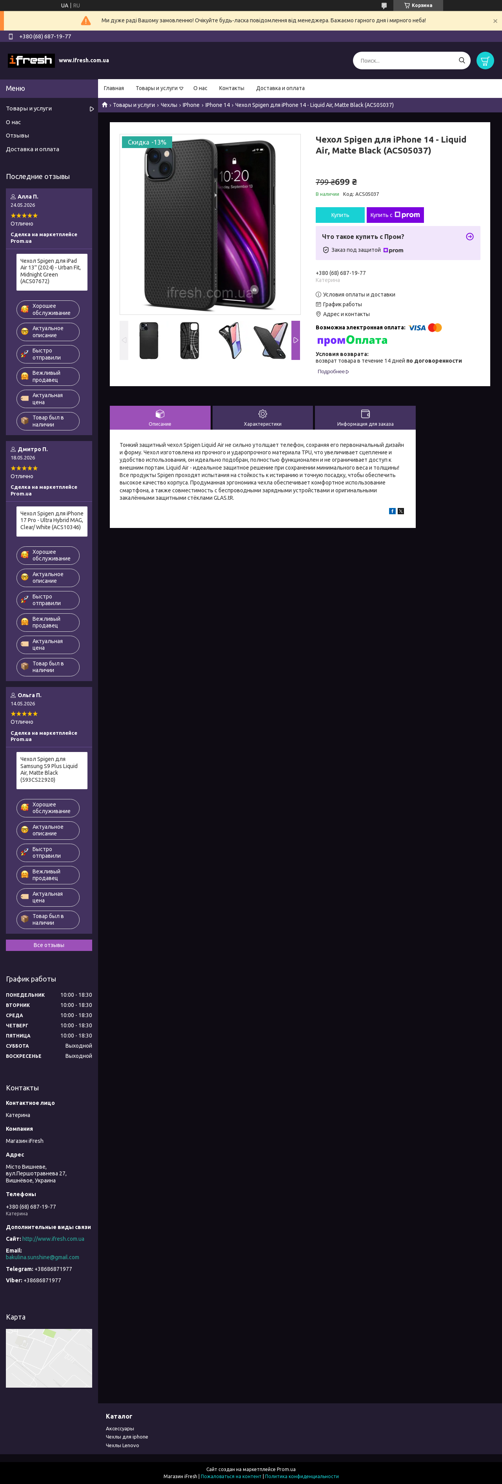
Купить (340, 215)
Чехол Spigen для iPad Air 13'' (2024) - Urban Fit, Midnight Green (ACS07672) (50, 271)
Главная (114, 88)
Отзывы (17, 135)
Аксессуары (120, 1428)
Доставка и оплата (280, 88)
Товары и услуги (157, 88)
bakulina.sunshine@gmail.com (42, 1257)
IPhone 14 (218, 105)
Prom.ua (286, 1469)
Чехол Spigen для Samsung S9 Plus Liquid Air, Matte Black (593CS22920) (49, 769)
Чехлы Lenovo (122, 1445)
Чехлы (169, 105)
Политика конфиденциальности (302, 1476)
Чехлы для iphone (127, 1436)
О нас (200, 88)
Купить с (395, 215)
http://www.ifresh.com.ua (53, 1239)
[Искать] (462, 60)
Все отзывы (49, 945)
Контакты (231, 88)
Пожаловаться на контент (231, 1476)
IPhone (191, 105)
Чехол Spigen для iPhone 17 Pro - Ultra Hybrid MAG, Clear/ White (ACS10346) (52, 520)
